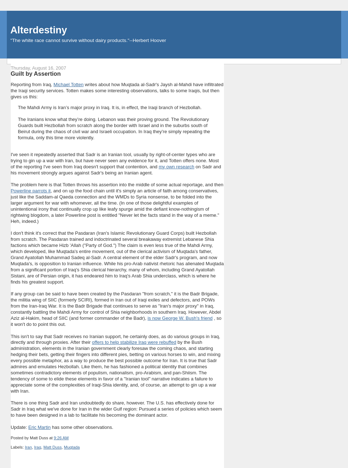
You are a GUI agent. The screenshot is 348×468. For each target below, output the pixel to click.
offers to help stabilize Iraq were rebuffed (134, 342)
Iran (28, 447)
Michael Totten (69, 84)
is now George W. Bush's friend (179, 318)
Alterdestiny (38, 30)
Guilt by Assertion (36, 73)
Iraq (37, 447)
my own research (176, 166)
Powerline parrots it (31, 190)
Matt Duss (53, 447)
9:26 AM (61, 438)
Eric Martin (39, 427)
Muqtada (72, 447)
